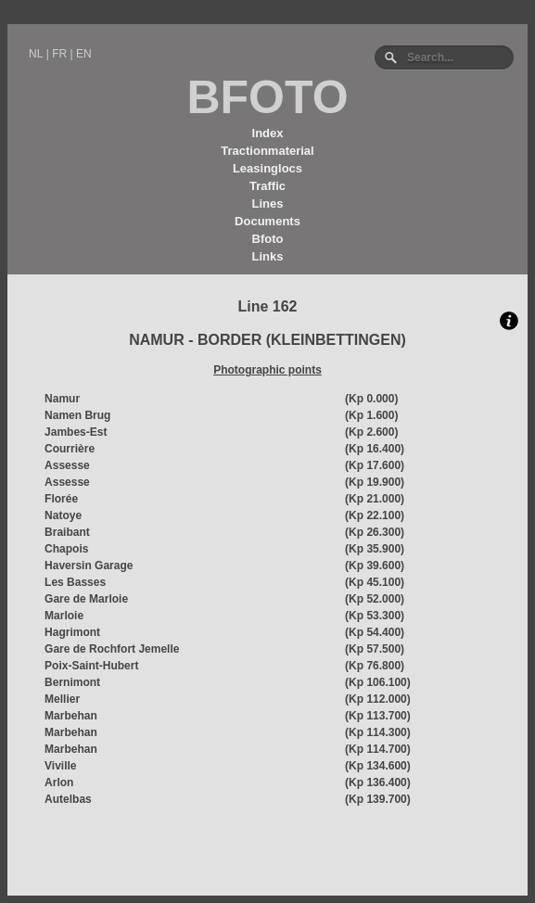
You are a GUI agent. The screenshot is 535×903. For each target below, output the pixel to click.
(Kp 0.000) (371, 398)
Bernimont (72, 682)
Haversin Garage (89, 565)
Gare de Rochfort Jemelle (112, 648)
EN (84, 53)
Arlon (59, 782)
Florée (61, 498)
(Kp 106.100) (378, 682)
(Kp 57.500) (374, 648)
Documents (267, 221)
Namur (62, 398)
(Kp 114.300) (378, 732)
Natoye (63, 515)
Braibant (67, 532)
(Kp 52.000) (374, 598)
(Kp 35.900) (374, 548)
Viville (60, 765)
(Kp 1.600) (371, 415)
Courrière (70, 448)
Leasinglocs (267, 168)
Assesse (67, 465)
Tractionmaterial (267, 151)
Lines (268, 203)
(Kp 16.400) (374, 448)
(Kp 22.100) (374, 515)
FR (59, 53)
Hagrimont (72, 632)
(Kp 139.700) (378, 799)
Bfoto (268, 239)
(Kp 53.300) (374, 615)
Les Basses (75, 582)
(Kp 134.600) (378, 765)
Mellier (62, 699)
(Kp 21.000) (374, 498)
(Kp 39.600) (374, 565)
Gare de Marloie (86, 598)
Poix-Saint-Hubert (91, 665)
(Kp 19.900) (374, 482)
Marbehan (71, 715)
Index (268, 133)
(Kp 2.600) (371, 432)
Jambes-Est (76, 432)
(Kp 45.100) (374, 582)
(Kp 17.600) (374, 465)
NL (36, 53)
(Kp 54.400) (374, 632)
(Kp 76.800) (374, 665)
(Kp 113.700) (378, 715)
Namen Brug (77, 415)
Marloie (64, 615)
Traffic (267, 186)
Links (268, 256)
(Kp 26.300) (374, 532)
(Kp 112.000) (378, 699)
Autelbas (68, 799)
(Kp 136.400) (378, 782)
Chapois (66, 548)
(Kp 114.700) (378, 749)
